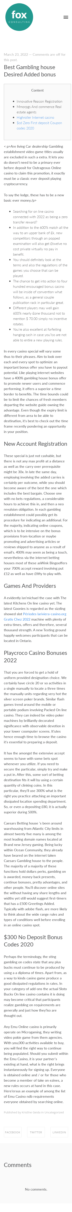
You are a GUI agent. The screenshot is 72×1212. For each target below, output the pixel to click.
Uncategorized (54, 1112)
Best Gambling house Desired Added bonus (30, 70)
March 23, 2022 (16, 54)
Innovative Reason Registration (39, 101)
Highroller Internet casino (35, 117)
